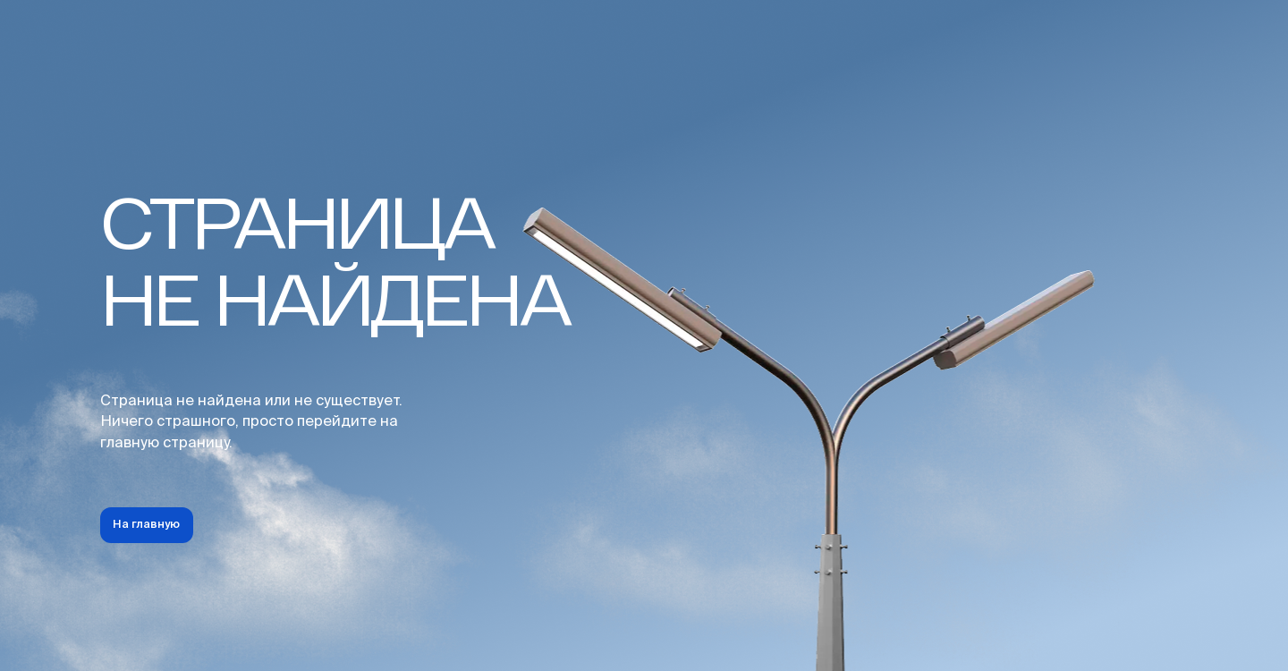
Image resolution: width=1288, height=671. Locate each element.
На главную (146, 525)
